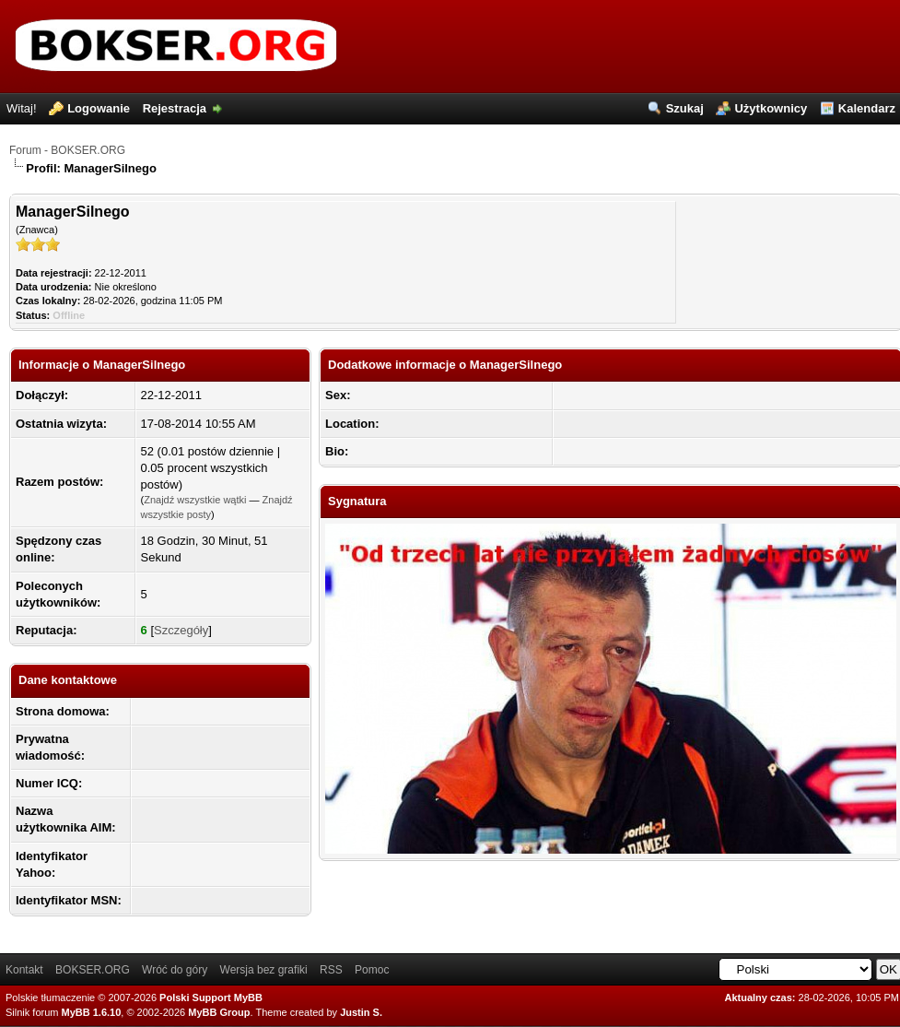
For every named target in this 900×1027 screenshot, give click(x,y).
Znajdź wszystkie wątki (195, 499)
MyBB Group (219, 1012)
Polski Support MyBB (211, 997)
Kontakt (24, 969)
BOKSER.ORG (92, 969)
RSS (331, 969)
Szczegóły (181, 630)
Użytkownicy (770, 108)
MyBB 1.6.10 (92, 1012)
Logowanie (98, 108)
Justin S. (361, 1012)
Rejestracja (174, 108)
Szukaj (685, 108)
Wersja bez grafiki (264, 969)
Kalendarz (866, 108)
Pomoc (372, 969)
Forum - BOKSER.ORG (67, 150)
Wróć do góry (174, 969)
